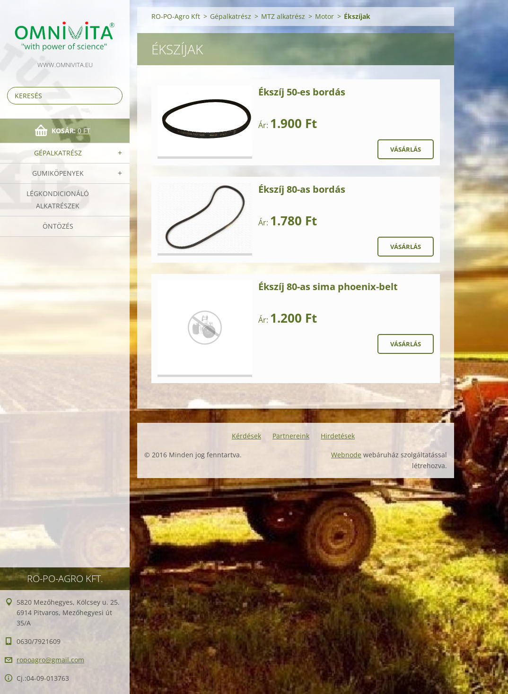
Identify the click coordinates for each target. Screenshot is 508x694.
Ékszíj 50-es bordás (301, 92)
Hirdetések (338, 435)
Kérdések (246, 435)
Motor (324, 16)
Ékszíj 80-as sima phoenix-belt (328, 286)
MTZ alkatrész (283, 16)
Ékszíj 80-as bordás (301, 189)
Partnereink (290, 435)
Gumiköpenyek (58, 173)
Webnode (346, 454)
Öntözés (58, 226)
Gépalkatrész (58, 152)
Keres (113, 96)
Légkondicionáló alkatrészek (57, 199)
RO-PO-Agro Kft (175, 16)
